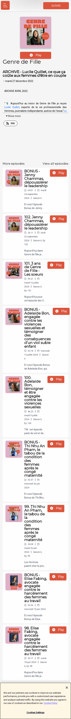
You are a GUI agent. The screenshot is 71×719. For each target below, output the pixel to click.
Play (35, 55)
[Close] (67, 689)
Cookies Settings (35, 714)
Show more (13, 116)
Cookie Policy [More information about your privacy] (50, 705)
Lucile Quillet (11, 107)
